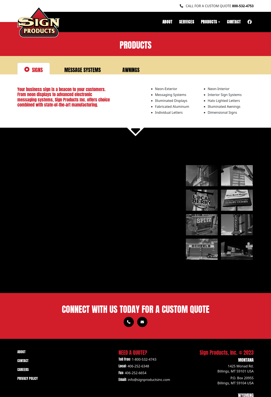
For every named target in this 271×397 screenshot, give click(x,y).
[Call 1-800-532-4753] (129, 322)
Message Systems (79, 69)
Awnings (127, 69)
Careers (23, 369)
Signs (33, 69)
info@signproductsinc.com (149, 379)
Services (186, 21)
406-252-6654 (135, 373)
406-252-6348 (138, 366)
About (167, 21)
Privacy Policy (27, 378)
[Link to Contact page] (142, 322)
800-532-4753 (243, 6)
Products (209, 21)
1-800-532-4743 (144, 359)
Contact (234, 21)
